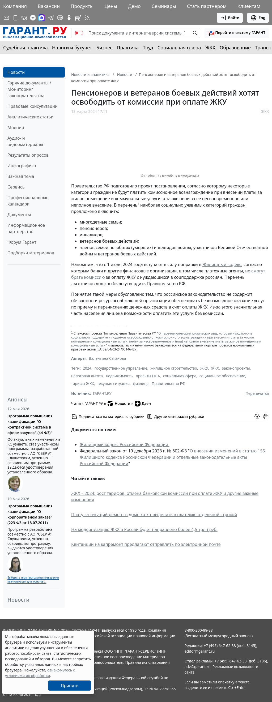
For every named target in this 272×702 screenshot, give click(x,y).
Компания (15, 6)
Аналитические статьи (30, 117)
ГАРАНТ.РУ (102, 393)
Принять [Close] (70, 685)
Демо (134, 6)
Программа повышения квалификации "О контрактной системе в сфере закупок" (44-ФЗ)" (30, 424)
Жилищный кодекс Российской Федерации (124, 444)
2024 (87, 368)
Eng (257, 18)
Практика (127, 47)
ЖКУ (204, 368)
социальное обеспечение (222, 375)
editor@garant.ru (200, 651)
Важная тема (20, 176)
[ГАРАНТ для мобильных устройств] (15, 18)
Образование (235, 47)
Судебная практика (25, 47)
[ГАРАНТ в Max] (41, 17)
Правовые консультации (32, 106)
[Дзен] (33, 17)
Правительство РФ (168, 383)
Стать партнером (207, 6)
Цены (110, 6)
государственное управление (121, 368)
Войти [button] (230, 18)
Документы (19, 214)
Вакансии (49, 6)
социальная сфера (179, 375)
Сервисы (16, 187)
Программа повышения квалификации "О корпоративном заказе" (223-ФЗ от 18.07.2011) (30, 514)
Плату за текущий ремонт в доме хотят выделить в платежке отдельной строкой (154, 514)
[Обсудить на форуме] (257, 416)
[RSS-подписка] (87, 18)
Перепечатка (257, 393)
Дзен (143, 403)
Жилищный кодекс (221, 264)
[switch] (79, 33)
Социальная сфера (179, 47)
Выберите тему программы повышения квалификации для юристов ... (33, 579)
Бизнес (104, 47)
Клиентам (248, 6)
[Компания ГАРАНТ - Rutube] (78, 18)
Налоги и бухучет (72, 47)
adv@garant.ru (198, 666)
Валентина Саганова (107, 358)
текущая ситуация (113, 383)
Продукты (82, 6)
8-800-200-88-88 (199, 630)
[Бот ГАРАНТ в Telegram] (60, 18)
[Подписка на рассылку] (6, 18)
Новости (16, 72)
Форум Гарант (21, 242)
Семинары (164, 6)
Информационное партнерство (26, 228)
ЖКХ (210, 47)
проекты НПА (148, 375)
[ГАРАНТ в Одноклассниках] (69, 18)
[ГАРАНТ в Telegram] (51, 18)
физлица (140, 383)
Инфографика (21, 166)
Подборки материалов (30, 253)
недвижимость (119, 375)
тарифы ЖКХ (82, 383)
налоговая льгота (87, 375)
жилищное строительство (173, 368)
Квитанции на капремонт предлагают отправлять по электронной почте (145, 544)
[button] (237, 33)
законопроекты (236, 368)
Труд (148, 47)
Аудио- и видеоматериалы (25, 141)
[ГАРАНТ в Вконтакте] (24, 18)
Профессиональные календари (27, 201)
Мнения (15, 127)
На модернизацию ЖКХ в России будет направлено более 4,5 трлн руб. (144, 529)
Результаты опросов (28, 155)
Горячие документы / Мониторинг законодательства (29, 89)
